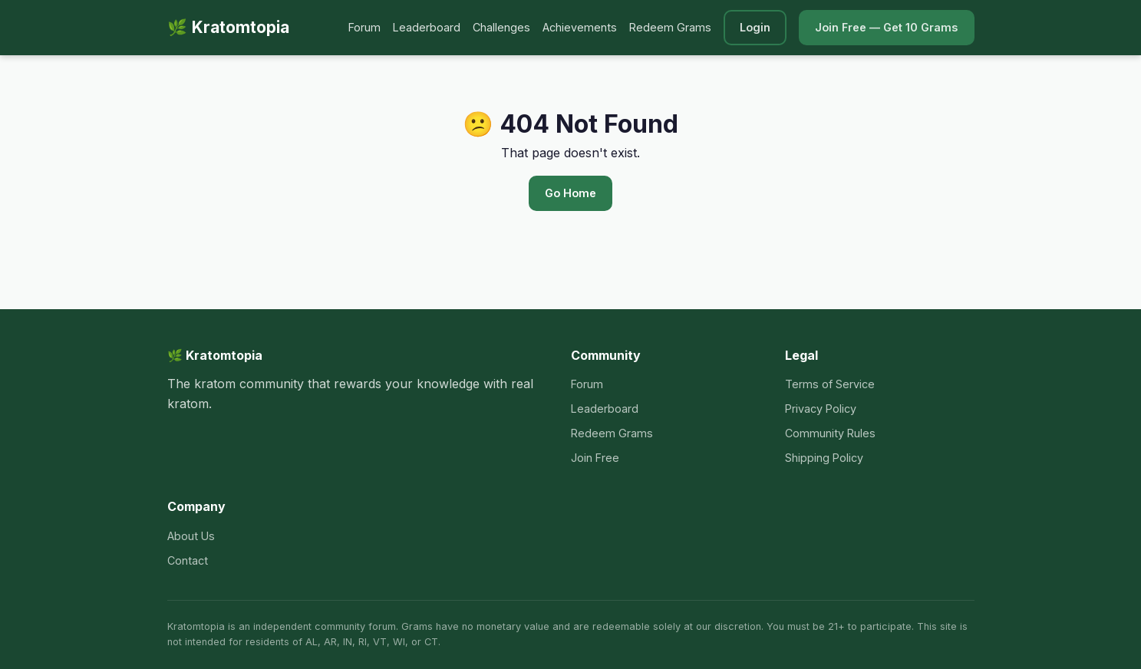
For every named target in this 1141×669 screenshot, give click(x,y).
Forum (364, 27)
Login (755, 27)
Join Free (595, 457)
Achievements (579, 27)
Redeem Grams (670, 27)
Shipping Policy (824, 457)
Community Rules (830, 433)
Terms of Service (830, 384)
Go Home (570, 192)
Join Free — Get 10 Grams (886, 27)
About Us (191, 535)
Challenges (501, 27)
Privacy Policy (820, 408)
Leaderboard (426, 27)
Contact (187, 560)
